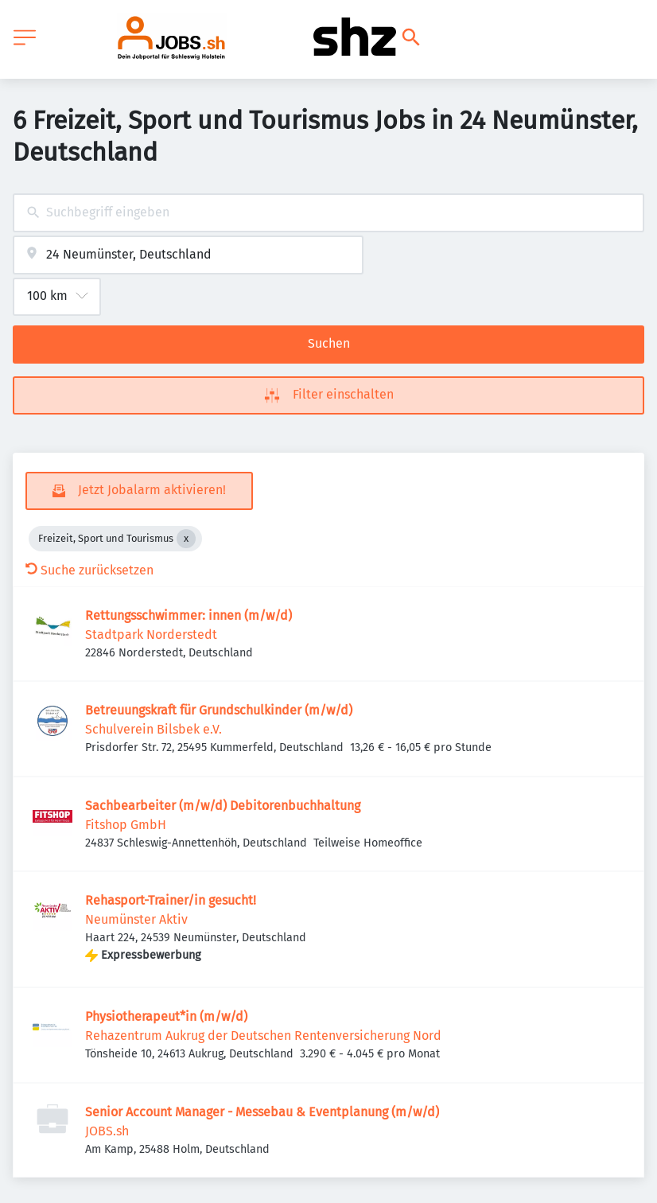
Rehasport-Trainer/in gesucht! (170, 900)
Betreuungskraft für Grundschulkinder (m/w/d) (218, 710)
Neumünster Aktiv (136, 919)
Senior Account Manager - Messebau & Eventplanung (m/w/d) (262, 1111)
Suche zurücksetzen (89, 570)
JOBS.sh (107, 1131)
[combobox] (328, 212)
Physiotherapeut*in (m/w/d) (166, 1016)
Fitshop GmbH (125, 824)
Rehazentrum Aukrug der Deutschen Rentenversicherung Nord (263, 1035)
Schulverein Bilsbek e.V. (153, 729)
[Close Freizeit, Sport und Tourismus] (186, 538)
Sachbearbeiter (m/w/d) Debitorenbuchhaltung (222, 805)
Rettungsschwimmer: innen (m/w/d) (188, 615)
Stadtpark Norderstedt (151, 634)
